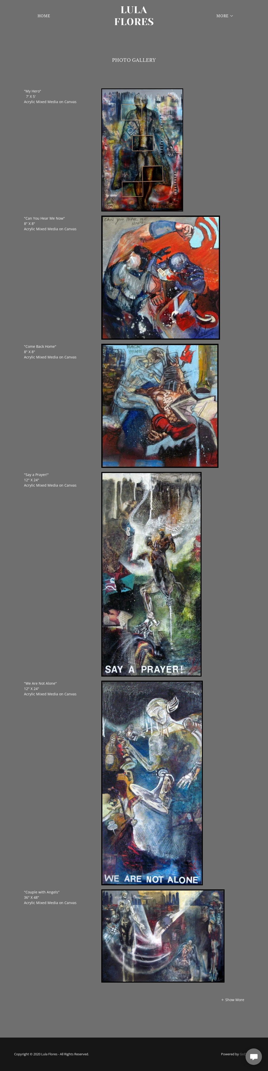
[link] (134, 23)
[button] (223, 16)
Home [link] (44, 16)
